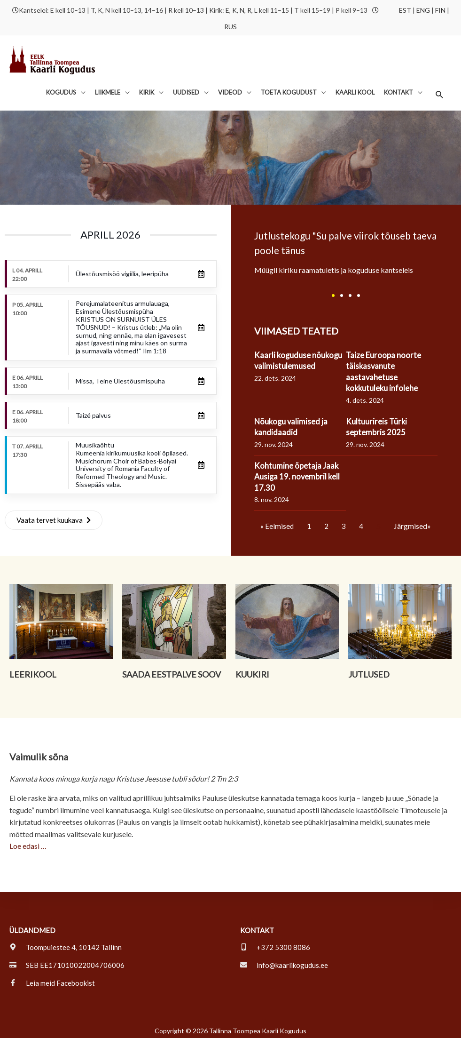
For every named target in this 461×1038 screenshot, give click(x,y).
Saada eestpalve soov (171, 670)
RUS (230, 25)
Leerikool (32, 670)
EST (405, 8)
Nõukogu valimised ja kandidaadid (292, 422)
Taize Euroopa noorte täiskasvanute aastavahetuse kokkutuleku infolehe (385, 367)
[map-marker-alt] (65, 943)
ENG (423, 8)
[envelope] (284, 961)
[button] (439, 92)
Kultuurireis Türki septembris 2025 (378, 422)
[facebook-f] (52, 979)
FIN (440, 8)
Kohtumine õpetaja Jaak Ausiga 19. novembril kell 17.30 (299, 472)
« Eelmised (277, 522)
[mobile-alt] (275, 943)
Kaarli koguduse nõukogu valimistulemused (300, 356)
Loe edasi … (28, 842)
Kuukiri (252, 670)
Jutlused (369, 670)
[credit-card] (67, 961)
